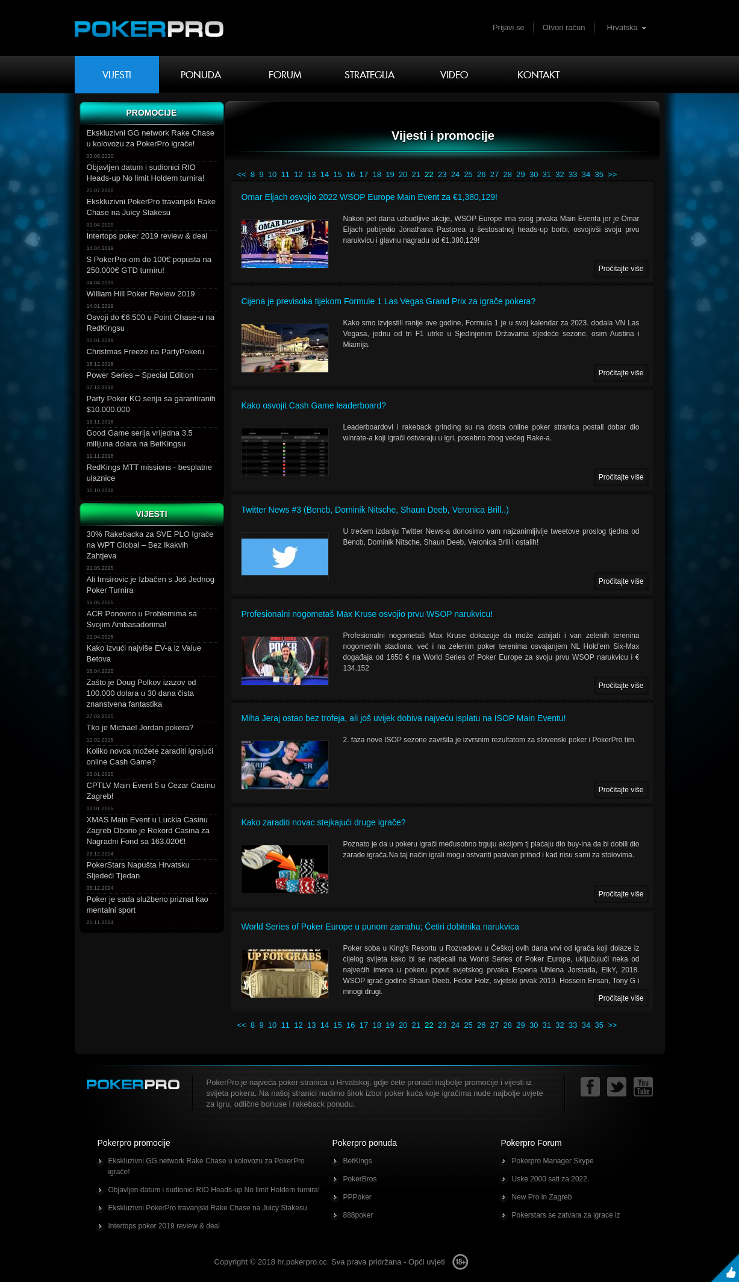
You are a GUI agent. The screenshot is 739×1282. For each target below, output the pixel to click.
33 (573, 174)
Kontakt (538, 75)
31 (547, 174)
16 (350, 174)
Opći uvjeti (426, 1261)
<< (241, 174)
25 (468, 174)
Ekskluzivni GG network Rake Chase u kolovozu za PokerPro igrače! (206, 1166)
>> (612, 174)
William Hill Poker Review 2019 (141, 293)
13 (311, 174)
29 (520, 174)
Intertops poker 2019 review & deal (147, 235)
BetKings (357, 1161)
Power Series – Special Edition (140, 375)
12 (298, 174)
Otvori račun (564, 27)
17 (364, 174)
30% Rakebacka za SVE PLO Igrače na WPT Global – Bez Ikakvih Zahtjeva (150, 545)
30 (533, 174)
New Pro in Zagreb (542, 1197)
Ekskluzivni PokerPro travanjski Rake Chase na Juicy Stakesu (207, 1208)
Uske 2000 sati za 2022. (551, 1179)
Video (454, 75)
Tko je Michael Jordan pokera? (140, 727)
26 (481, 174)
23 (442, 174)
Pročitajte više (621, 268)
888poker (358, 1215)
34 (586, 174)
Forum (285, 75)
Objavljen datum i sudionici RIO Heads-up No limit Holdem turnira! (214, 1190)
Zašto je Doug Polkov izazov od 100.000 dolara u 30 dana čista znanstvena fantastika (141, 693)
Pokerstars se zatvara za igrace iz (566, 1215)
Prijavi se (509, 27)
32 (559, 174)
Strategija (369, 75)
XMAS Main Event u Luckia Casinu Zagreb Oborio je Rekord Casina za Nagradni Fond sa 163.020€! (148, 830)
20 (403, 174)
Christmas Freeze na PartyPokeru (146, 351)
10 (272, 174)
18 (376, 174)
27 (494, 174)
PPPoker (357, 1197)
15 (337, 174)
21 (416, 174)
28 (508, 174)
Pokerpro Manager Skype (553, 1161)
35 (598, 174)
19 (389, 174)
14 (324, 174)
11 (285, 174)
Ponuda (201, 75)
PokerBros (360, 1179)
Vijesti (116, 75)
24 (455, 174)
